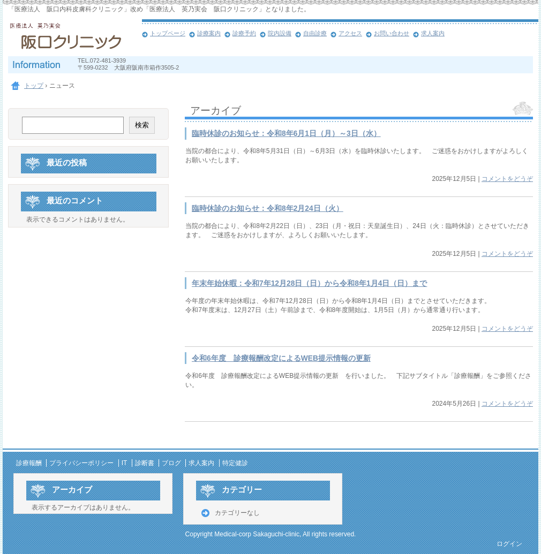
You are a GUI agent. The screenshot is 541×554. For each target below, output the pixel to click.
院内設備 (279, 33)
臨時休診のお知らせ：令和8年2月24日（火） (267, 208)
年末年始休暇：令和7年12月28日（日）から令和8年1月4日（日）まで (309, 283)
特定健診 (235, 463)
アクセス (350, 33)
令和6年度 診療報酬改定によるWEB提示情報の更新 (281, 358)
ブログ (171, 463)
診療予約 (244, 33)
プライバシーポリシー (81, 463)
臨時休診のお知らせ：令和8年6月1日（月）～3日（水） (286, 134)
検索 (142, 125)
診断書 (144, 463)
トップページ (167, 33)
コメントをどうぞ (507, 179)
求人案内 (433, 33)
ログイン (509, 544)
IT (124, 463)
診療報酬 (29, 463)
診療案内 (209, 33)
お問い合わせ (391, 33)
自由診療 (315, 33)
